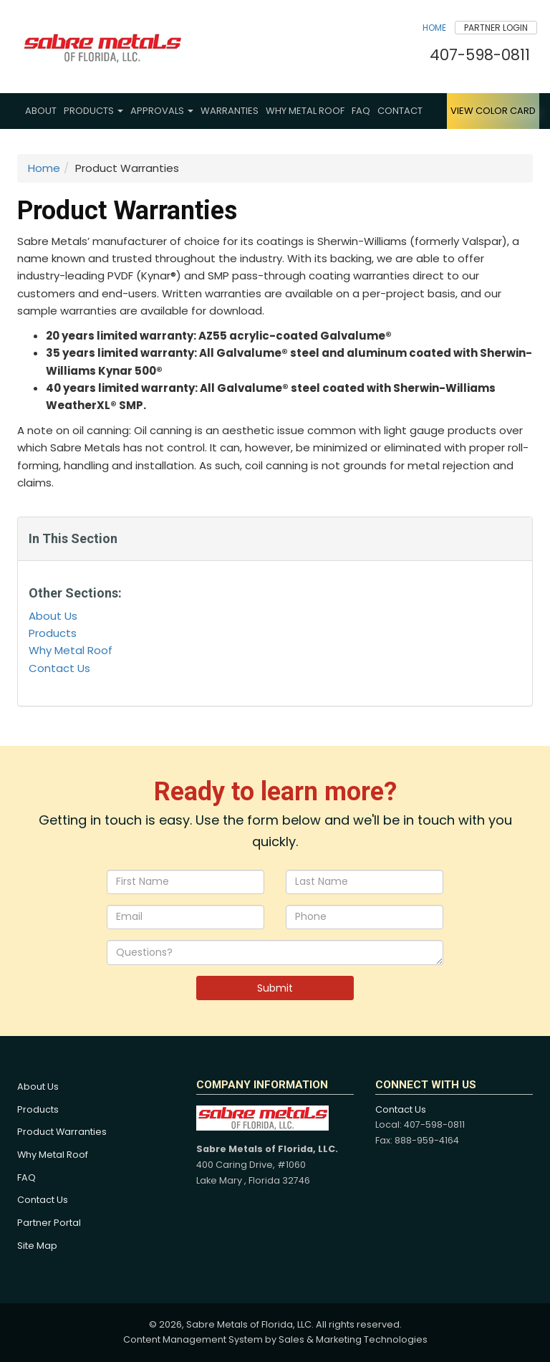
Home (434, 27)
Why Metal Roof (305, 111)
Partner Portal (49, 1223)
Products (93, 111)
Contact (400, 111)
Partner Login (496, 27)
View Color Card (493, 111)
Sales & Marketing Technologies (353, 1339)
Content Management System (193, 1339)
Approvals (161, 111)
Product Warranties (62, 1132)
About (41, 111)
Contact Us (59, 668)
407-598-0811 (480, 54)
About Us (53, 615)
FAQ (361, 111)
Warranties (230, 111)
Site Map (37, 1245)
